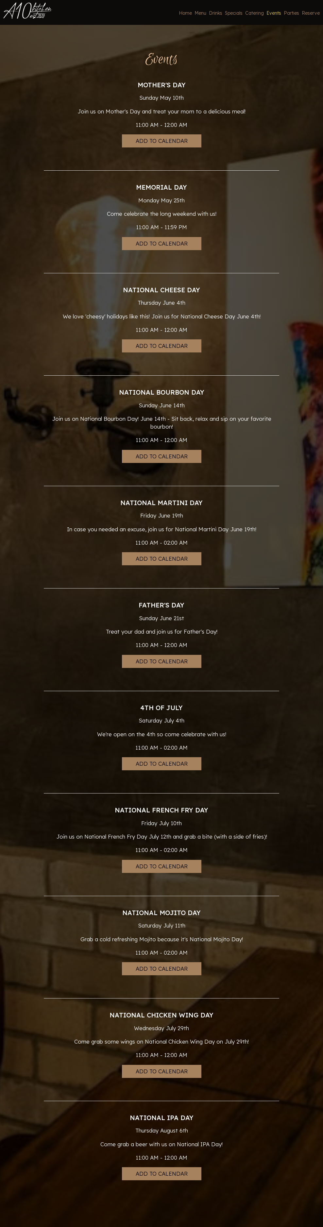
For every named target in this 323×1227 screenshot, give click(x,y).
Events (272, 13)
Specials (232, 13)
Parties (290, 13)
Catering (253, 13)
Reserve (309, 13)
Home (184, 13)
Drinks (214, 13)
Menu (199, 13)
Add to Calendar (161, 141)
